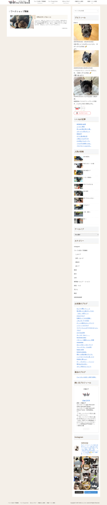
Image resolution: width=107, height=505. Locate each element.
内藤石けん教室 (41, 502)
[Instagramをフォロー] (88, 429)
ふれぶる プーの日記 (83, 320)
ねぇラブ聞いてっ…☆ (83, 308)
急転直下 (79, 134)
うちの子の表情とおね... (84, 143)
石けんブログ (33, 502)
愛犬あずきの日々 (82, 364)
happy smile (80, 349)
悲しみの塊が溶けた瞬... (84, 129)
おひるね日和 (81, 332)
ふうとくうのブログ (83, 325)
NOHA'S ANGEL (81, 352)
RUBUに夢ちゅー (82, 359)
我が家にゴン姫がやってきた (85, 311)
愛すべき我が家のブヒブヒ (85, 354)
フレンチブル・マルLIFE (84, 347)
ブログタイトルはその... (84, 146)
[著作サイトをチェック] (84, 429)
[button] (97, 11)
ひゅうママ (86, 400)
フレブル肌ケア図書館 (13, 502)
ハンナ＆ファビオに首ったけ (85, 357)
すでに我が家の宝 (82, 136)
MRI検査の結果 (81, 124)
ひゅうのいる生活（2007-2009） (86, 377)
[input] (86, 10)
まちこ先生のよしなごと (84, 366)
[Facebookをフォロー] (86, 429)
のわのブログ (81, 316)
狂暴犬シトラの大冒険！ (84, 318)
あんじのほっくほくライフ (85, 345)
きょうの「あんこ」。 (83, 335)
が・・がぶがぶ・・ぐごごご (85, 361)
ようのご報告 (81, 126)
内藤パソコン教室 (51, 502)
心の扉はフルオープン (83, 141)
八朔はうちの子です (83, 138)
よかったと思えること (83, 131)
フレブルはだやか (24, 502)
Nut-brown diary (81, 337)
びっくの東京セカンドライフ (85, 323)
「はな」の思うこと (83, 313)
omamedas (80, 342)
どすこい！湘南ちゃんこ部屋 (85, 340)
